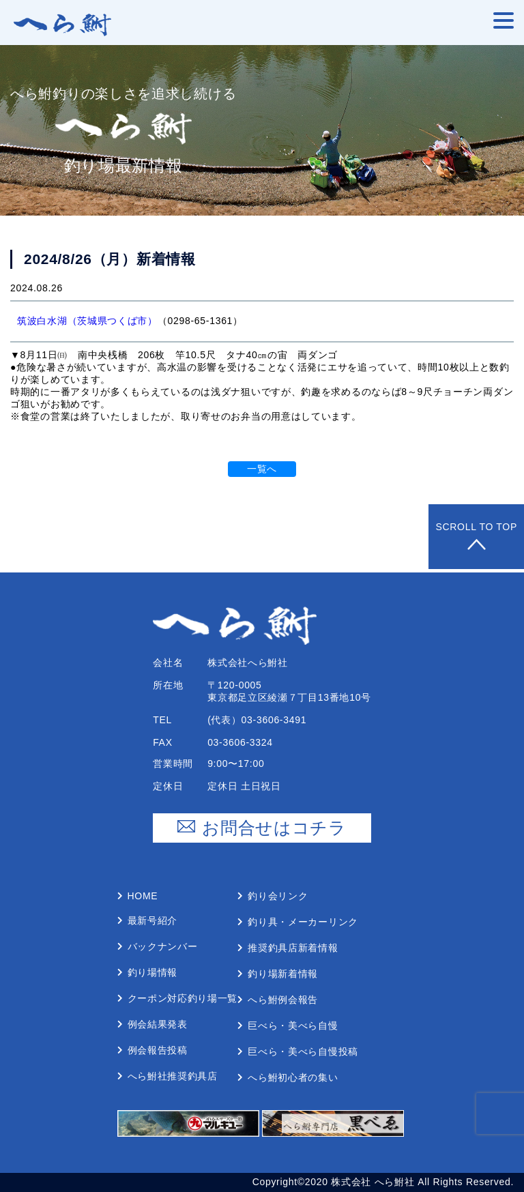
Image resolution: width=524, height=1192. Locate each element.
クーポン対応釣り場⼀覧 (183, 998)
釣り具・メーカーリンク (303, 921)
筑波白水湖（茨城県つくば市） (87, 320)
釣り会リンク (278, 895)
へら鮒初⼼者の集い (293, 1077)
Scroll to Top (476, 536)
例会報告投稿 (158, 1050)
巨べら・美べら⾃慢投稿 (303, 1051)
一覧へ (262, 468)
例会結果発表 (158, 1024)
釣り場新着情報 (283, 973)
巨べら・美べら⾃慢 (293, 1025)
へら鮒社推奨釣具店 (173, 1076)
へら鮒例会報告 (283, 999)
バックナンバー (163, 946)
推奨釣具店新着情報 (293, 947)
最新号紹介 (153, 920)
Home (143, 895)
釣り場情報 (153, 972)
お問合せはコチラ (262, 828)
